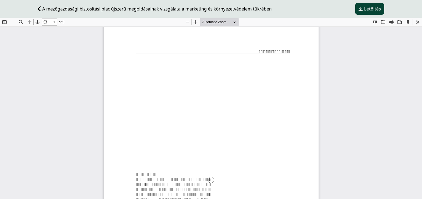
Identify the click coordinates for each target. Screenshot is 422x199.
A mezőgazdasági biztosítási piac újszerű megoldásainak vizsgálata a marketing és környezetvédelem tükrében (155, 9)
